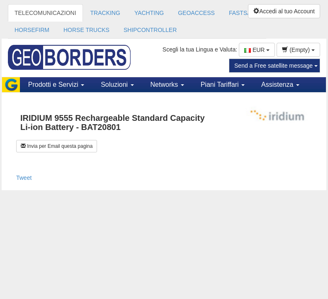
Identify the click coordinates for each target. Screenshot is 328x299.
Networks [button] (167, 84)
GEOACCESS (196, 13)
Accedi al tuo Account (284, 11)
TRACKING (105, 13)
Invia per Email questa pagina (56, 146)
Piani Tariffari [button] (223, 84)
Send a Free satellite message (276, 65)
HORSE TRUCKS (86, 30)
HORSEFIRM (32, 30)
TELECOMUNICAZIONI (45, 13)
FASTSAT (241, 13)
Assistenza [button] (280, 84)
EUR (257, 50)
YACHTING (149, 13)
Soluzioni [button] (117, 84)
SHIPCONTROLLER (150, 30)
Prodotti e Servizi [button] (56, 84)
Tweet (24, 177)
